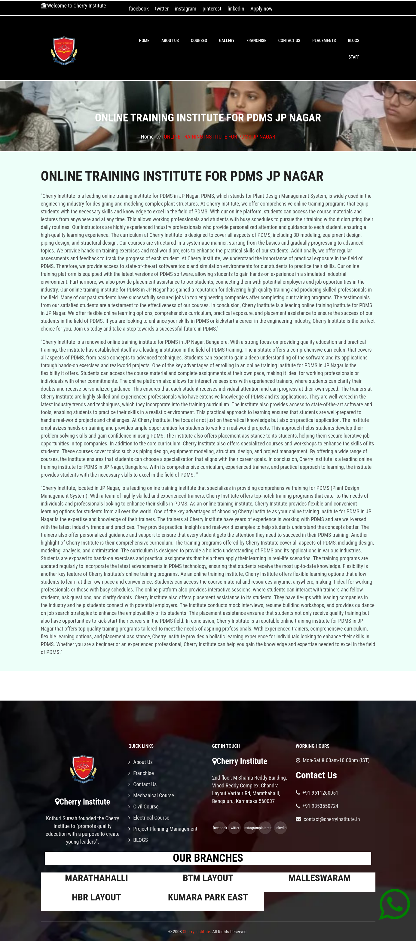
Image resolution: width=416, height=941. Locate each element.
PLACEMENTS (324, 40)
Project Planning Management (162, 829)
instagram (185, 8)
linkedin (236, 8)
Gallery (227, 40)
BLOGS (353, 40)
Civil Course (143, 806)
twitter (162, 8)
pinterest (212, 8)
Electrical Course (148, 817)
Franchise (256, 40)
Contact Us (289, 40)
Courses (199, 40)
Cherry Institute (196, 931)
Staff (354, 57)
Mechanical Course (151, 795)
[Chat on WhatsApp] (394, 904)
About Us (170, 40)
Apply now (261, 8)
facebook (139, 8)
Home (144, 40)
